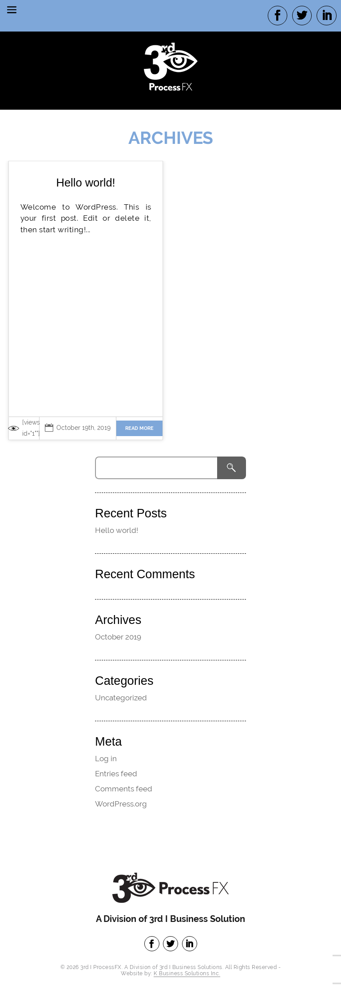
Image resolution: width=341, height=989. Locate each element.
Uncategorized (121, 697)
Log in (106, 758)
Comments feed (123, 788)
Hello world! (85, 182)
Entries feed (116, 773)
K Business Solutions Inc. (187, 973)
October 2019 (118, 636)
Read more (139, 428)
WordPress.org (121, 803)
